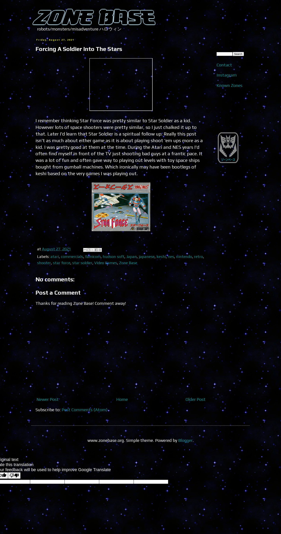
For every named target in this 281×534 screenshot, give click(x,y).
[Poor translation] (14, 475)
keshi (161, 256)
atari (54, 256)
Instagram (227, 75)
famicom (93, 256)
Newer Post (47, 399)
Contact (224, 64)
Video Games (105, 262)
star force (61, 262)
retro (198, 256)
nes (171, 256)
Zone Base (128, 262)
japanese (147, 256)
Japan (131, 256)
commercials (72, 256)
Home (122, 399)
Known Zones (229, 85)
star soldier (82, 262)
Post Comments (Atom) (85, 409)
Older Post (195, 399)
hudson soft (113, 256)
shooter (44, 262)
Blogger (185, 440)
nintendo (184, 256)
